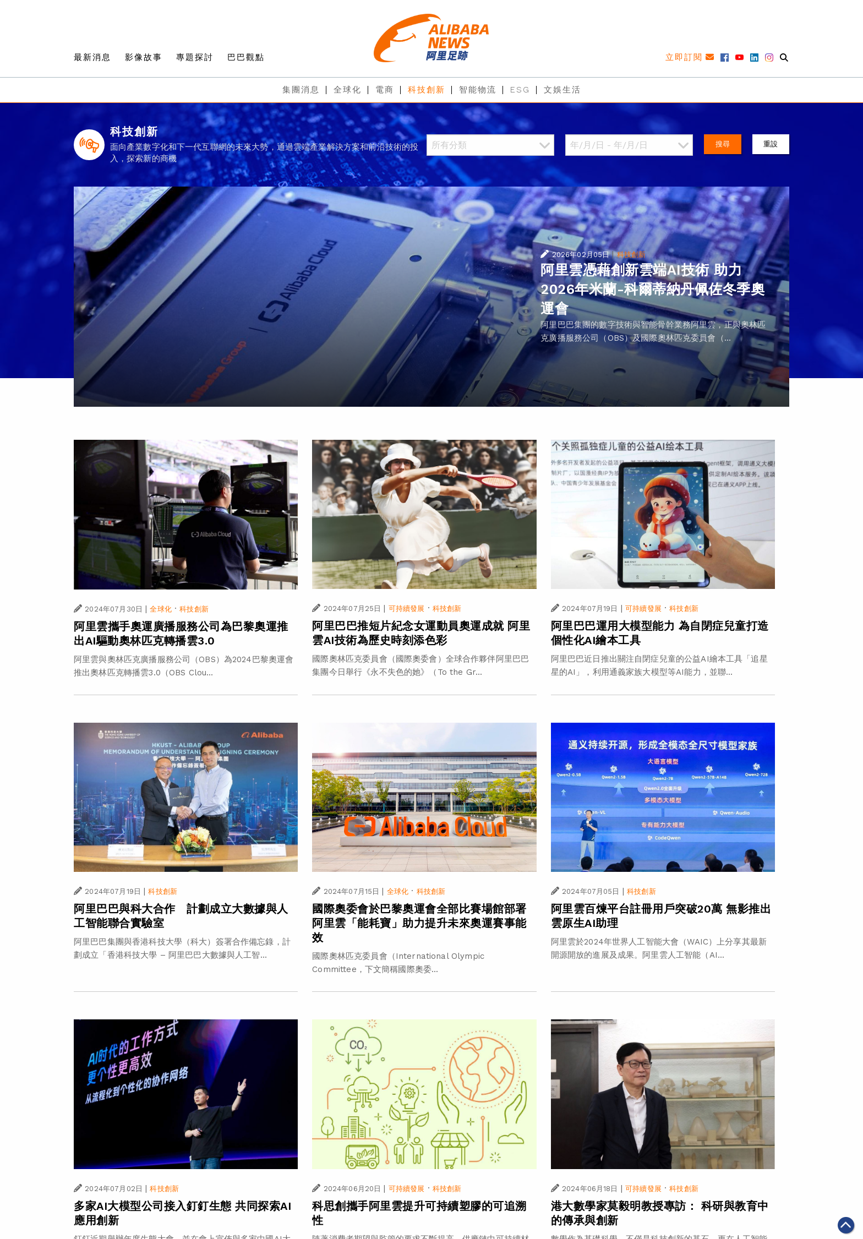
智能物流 (477, 90)
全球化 (348, 90)
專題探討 (195, 57)
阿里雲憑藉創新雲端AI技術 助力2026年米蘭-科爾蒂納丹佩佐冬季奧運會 (652, 289)
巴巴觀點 (246, 57)
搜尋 (722, 144)
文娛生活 (562, 90)
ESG (520, 90)
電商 (384, 90)
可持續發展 (407, 608)
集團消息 (301, 90)
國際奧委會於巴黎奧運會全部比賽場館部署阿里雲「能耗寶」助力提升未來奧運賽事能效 (419, 923)
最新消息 (92, 57)
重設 (770, 144)
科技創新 (426, 90)
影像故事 (143, 57)
